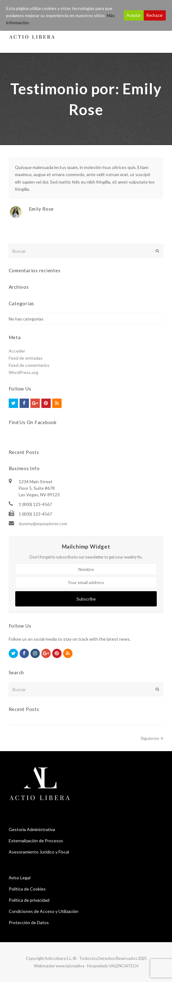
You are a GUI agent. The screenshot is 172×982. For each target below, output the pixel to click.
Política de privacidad (29, 900)
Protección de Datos (29, 922)
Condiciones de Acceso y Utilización (43, 911)
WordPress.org (23, 372)
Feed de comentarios (29, 365)
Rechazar (154, 15)
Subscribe (86, 598)
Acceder (17, 350)
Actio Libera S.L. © (60, 958)
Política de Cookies (27, 888)
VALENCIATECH (123, 965)
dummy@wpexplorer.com (43, 523)
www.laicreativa (70, 965)
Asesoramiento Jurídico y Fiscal (39, 851)
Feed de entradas (26, 358)
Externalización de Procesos (36, 840)
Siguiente (152, 738)
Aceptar (134, 15)
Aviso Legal (19, 877)
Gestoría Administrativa (32, 829)
